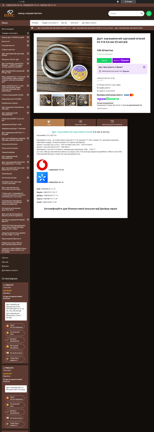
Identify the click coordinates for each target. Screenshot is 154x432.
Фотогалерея (8, 29)
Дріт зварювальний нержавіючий (9, 114)
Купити (104, 60)
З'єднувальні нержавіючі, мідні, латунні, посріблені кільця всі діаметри (12, 202)
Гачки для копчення (9, 144)
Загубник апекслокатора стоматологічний (11, 182)
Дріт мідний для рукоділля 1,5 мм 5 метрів (13, 315)
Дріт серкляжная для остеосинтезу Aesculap (11, 188)
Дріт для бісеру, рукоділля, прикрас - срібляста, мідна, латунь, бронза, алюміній (12, 65)
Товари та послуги (49, 23)
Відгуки (5, 266)
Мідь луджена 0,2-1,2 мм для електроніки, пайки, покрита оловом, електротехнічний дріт (13, 79)
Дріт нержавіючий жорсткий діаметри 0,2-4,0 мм (13, 169)
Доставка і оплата (89, 23)
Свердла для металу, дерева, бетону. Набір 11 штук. (14, 234)
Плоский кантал (8, 45)
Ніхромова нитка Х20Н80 (11, 99)
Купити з (121, 60)
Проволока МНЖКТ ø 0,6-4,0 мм (13, 119)
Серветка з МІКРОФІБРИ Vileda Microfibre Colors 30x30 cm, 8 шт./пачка (14, 250)
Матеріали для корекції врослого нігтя (11, 209)
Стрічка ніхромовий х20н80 (12, 95)
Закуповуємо (7, 174)
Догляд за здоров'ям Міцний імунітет (13, 220)
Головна (35, 23)
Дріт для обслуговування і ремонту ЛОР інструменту (12, 215)
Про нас (64, 23)
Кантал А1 (6, 41)
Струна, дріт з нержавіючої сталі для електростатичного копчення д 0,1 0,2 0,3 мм (14, 195)
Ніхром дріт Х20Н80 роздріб (13, 37)
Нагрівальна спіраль (10, 103)
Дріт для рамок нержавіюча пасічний (13, 108)
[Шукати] (141, 13)
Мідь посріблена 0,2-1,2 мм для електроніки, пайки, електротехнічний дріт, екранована (12, 88)
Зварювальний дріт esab (11, 124)
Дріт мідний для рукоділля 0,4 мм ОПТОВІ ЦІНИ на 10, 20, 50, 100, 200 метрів (15, 307)
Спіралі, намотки (8, 50)
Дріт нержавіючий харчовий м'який (72, 132)
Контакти (74, 23)
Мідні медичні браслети (11, 239)
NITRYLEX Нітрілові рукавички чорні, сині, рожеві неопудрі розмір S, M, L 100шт (13, 227)
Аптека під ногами (9, 178)
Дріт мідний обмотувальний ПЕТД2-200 (13, 72)
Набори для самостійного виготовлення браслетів (12, 243)
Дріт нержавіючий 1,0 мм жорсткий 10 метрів (15, 389)
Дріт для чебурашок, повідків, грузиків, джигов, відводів (14, 139)
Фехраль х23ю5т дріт (10, 59)
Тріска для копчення (10, 148)
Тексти (5, 258)
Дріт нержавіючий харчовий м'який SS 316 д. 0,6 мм (92, 28)
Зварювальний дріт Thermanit (14, 128)
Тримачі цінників (8, 152)
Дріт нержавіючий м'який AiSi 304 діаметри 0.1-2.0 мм (13, 163)
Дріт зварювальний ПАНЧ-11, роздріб (13, 133)
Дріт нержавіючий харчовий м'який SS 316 (54, 28)
